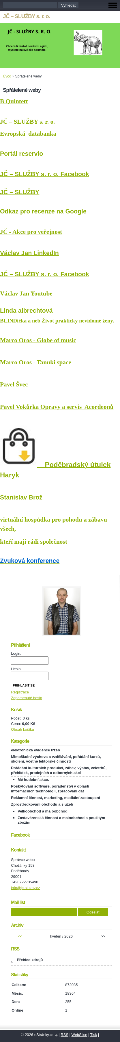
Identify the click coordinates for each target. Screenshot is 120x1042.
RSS (64, 1035)
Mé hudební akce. (33, 779)
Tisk (93, 1035)
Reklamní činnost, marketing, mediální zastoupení (55, 798)
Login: (16, 653)
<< (20, 936)
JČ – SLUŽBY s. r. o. (26, 16)
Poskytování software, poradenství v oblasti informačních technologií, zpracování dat (50, 788)
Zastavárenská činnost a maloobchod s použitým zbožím (61, 820)
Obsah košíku (22, 729)
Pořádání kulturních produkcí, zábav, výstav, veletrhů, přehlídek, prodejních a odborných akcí (58, 770)
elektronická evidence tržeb (35, 750)
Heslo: (16, 669)
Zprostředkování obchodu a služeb (42, 804)
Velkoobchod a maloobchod (43, 811)
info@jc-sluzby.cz (25, 888)
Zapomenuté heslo (26, 698)
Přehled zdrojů (30, 960)
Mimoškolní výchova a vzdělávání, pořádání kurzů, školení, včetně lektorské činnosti (56, 759)
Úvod (7, 76)
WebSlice (79, 1035)
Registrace (20, 692)
